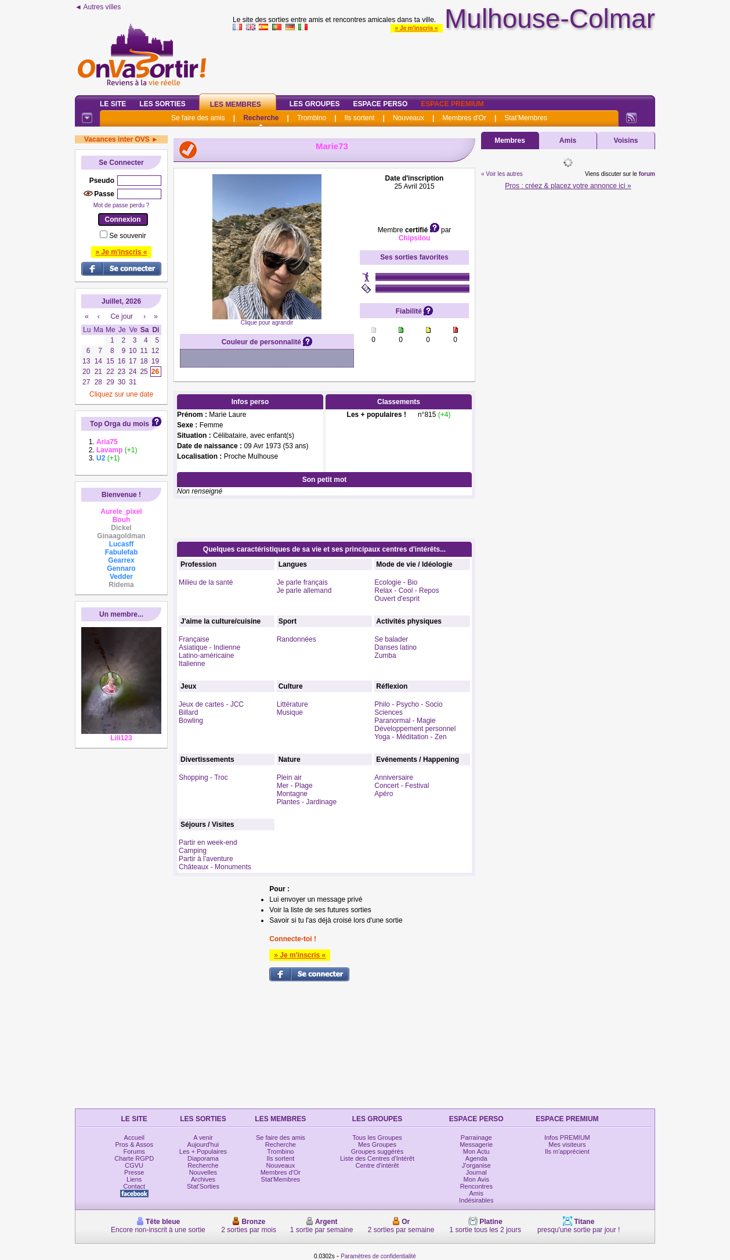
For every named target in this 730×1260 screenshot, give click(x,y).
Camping (193, 851)
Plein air (289, 777)
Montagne (292, 794)
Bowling (191, 721)
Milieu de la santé (206, 582)
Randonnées (296, 639)
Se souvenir (127, 236)
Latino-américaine (206, 655)
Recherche (261, 118)
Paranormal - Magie (404, 721)
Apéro (383, 794)
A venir (203, 1137)
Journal (476, 1172)
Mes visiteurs (567, 1144)
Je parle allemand (304, 590)
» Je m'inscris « (416, 28)
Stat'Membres (525, 118)
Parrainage (476, 1137)
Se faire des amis (198, 118)
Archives (203, 1179)
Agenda (476, 1158)
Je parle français (302, 582)
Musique (290, 712)
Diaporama (203, 1158)
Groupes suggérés (377, 1151)
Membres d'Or (464, 118)
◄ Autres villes (98, 7)
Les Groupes (315, 104)
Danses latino (395, 647)
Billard (188, 712)
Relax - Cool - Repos (406, 590)
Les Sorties (162, 104)
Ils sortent (359, 118)
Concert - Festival (401, 786)
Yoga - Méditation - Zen (410, 737)
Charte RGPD (134, 1158)
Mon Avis (476, 1179)
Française (194, 639)
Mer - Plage (295, 786)
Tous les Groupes (377, 1137)
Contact (134, 1186)
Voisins (626, 140)
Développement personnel (415, 729)
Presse (134, 1172)
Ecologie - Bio (395, 582)
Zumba (385, 655)
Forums (134, 1151)
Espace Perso (380, 104)
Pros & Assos (134, 1144)
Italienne (192, 664)
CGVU (134, 1165)
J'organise (476, 1165)
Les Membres (235, 104)
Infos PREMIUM (567, 1137)
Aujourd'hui (203, 1144)
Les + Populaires (203, 1151)
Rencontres (476, 1186)
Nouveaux (408, 118)
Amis (567, 140)
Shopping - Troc (203, 777)
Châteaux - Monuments (215, 867)
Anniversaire (393, 777)
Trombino (311, 118)
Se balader (391, 639)
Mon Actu (476, 1151)
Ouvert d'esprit (397, 599)
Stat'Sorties (203, 1186)
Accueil (134, 1137)
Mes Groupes (377, 1144)
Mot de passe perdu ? (121, 205)
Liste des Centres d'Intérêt (377, 1158)
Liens (134, 1179)
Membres (509, 140)
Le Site (113, 104)
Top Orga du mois (119, 424)
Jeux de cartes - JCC (211, 704)
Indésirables (476, 1200)
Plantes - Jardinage (307, 802)
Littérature (292, 704)
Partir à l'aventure (206, 859)
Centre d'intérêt (377, 1165)
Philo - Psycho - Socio (408, 704)
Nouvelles (203, 1172)
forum (647, 174)
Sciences (388, 712)
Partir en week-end (208, 842)
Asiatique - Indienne (209, 647)
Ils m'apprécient (567, 1151)
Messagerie (476, 1144)
